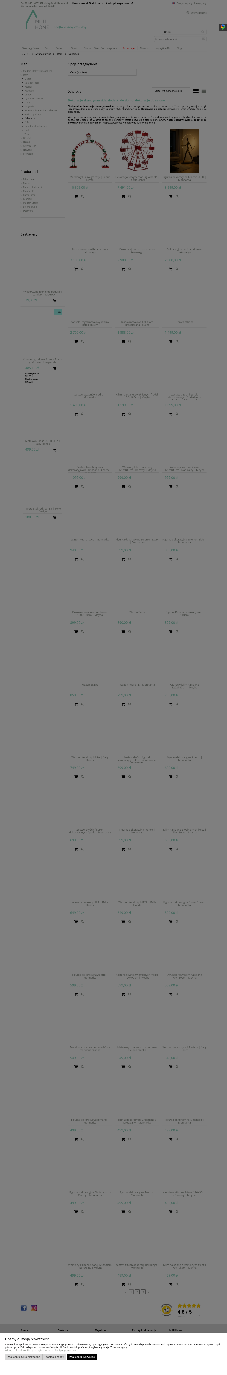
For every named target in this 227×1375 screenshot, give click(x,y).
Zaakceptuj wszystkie (82, 1356)
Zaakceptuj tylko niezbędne (24, 1356)
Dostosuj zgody (55, 1356)
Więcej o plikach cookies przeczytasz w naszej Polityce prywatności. (41, 1350)
